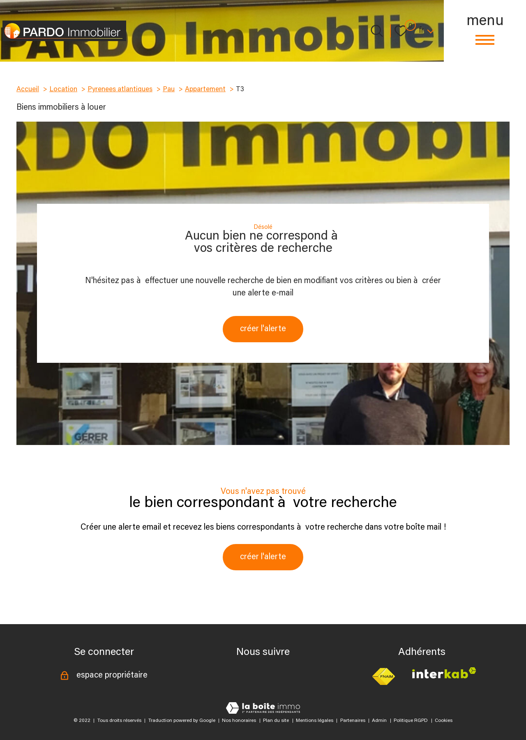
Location (63, 89)
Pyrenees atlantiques (120, 89)
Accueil (27, 89)
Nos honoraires (239, 720)
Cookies (443, 720)
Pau (169, 89)
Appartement (205, 89)
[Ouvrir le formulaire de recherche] (376, 30)
